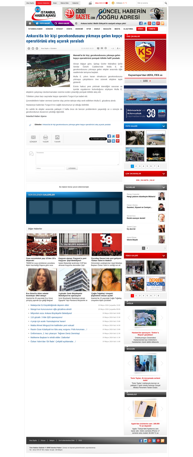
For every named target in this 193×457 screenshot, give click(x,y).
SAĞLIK (130, 303)
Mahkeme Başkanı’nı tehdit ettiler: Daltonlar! (50, 337)
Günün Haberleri (43, 3)
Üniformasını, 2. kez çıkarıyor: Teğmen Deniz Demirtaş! (55, 333)
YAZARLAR (130, 187)
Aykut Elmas (142, 238)
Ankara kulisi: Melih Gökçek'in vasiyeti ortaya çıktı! (103, 23)
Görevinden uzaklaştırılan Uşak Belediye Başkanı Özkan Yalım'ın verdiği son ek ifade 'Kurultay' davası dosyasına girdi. (106, 261)
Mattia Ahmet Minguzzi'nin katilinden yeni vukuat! (52, 325)
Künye (43, 440)
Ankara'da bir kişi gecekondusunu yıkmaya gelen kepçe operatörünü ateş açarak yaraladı (77, 125)
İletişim (52, 440)
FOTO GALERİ (131, 126)
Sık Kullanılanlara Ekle (66, 440)
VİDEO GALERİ (132, 256)
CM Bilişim (59, 450)
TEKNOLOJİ (132, 394)
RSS (80, 440)
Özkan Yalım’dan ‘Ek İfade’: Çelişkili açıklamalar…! (53, 341)
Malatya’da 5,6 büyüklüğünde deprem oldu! (50, 305)
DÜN (137, 180)
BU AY (152, 180)
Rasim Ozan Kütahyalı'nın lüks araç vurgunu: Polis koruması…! (59, 329)
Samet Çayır (142, 228)
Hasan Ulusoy (142, 206)
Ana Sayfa (30, 3)
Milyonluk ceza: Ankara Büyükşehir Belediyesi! (51, 313)
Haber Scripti (49, 450)
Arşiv (55, 3)
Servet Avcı (142, 217)
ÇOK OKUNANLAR (133, 174)
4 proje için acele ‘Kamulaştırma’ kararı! (48, 321)
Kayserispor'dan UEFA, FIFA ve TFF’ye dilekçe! (145, 76)
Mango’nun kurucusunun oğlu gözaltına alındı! (51, 309)
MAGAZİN (131, 349)
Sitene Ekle (65, 3)
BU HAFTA (144, 180)
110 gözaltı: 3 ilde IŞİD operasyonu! (47, 317)
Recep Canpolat (142, 195)
